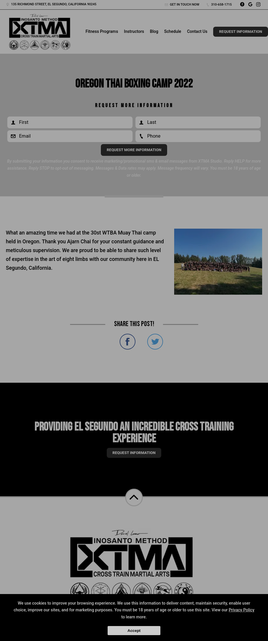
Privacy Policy (242, 610)
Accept (134, 630)
